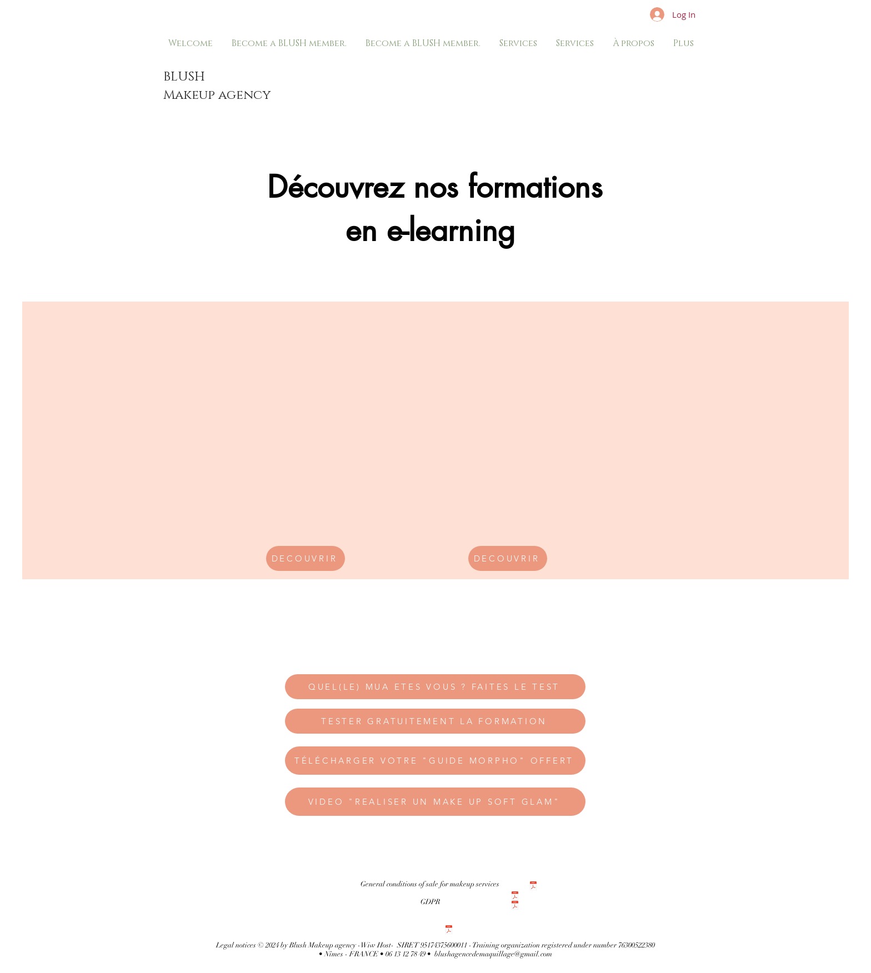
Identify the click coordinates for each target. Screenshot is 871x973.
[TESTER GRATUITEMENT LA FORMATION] (435, 721)
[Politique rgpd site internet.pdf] (449, 931)
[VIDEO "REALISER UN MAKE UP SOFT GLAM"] (435, 802)
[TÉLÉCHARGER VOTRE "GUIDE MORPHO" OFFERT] (435, 760)
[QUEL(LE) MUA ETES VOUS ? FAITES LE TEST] (435, 686)
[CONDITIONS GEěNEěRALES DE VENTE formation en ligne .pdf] (515, 906)
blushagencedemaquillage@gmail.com (493, 954)
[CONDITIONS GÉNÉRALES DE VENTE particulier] (533, 887)
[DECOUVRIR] (305, 558)
